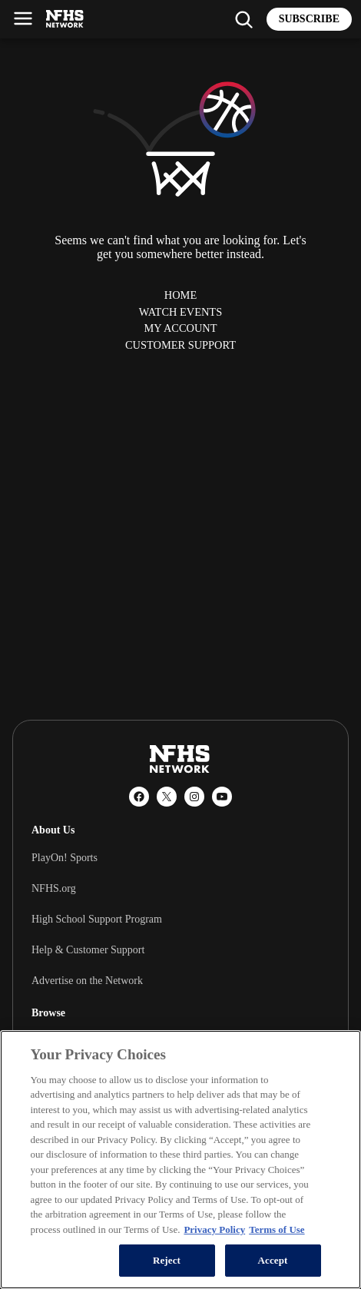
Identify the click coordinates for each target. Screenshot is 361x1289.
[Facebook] (139, 797)
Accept (272, 1260)
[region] (180, 1159)
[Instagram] (194, 797)
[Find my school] (243, 19)
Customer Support (180, 345)
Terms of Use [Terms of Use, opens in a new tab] (276, 1229)
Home (180, 295)
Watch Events (180, 312)
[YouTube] (222, 797)
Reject (166, 1260)
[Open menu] (23, 18)
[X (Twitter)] (167, 797)
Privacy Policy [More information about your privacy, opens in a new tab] (214, 1229)
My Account (180, 328)
